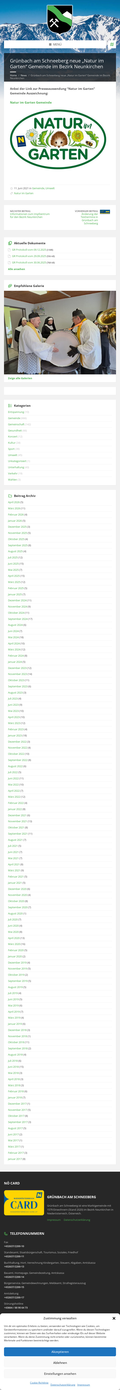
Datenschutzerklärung (62, 1384)
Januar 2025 (15, 594)
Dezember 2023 (17, 668)
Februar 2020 (16, 950)
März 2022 (14, 796)
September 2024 (17, 619)
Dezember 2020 (17, 889)
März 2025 (14, 582)
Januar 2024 (15, 662)
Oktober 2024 (16, 612)
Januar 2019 (15, 1024)
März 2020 (14, 944)
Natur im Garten (23, 193)
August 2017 (15, 1128)
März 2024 (14, 649)
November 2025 (17, 533)
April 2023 (14, 717)
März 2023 (14, 723)
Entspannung (16, 412)
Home (13, 75)
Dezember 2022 (17, 741)
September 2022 (17, 760)
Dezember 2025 (17, 526)
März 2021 (14, 870)
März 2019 (14, 1017)
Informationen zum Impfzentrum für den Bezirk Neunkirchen (30, 215)
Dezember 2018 (17, 1030)
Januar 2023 (15, 735)
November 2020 (17, 895)
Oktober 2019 (16, 974)
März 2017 (14, 1146)
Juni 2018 (13, 1066)
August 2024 (15, 625)
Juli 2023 (13, 698)
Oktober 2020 (16, 901)
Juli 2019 (13, 993)
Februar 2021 (16, 876)
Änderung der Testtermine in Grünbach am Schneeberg (89, 218)
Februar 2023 (16, 729)
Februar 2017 (16, 1153)
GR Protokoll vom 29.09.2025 (29, 256)
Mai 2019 (13, 1005)
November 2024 (17, 606)
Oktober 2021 (16, 827)
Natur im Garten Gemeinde (31, 102)
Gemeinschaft (16, 424)
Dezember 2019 (17, 962)
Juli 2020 (13, 919)
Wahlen (12, 479)
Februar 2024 (16, 655)
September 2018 (17, 1048)
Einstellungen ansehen (60, 1374)
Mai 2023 (13, 711)
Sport (11, 449)
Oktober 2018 (16, 1042)
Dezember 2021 (17, 815)
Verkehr (12, 473)
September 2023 (17, 686)
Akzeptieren (60, 1352)
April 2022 (14, 790)
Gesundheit (15, 430)
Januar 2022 (15, 809)
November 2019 (17, 968)
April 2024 (14, 643)
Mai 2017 (13, 1140)
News (24, 75)
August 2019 (15, 987)
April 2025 (14, 576)
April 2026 (14, 502)
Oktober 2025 (16, 539)
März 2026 (14, 508)
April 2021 (14, 864)
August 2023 (15, 692)
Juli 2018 (13, 1061)
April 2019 (14, 1011)
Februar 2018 (16, 1091)
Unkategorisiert (17, 461)
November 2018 (17, 1036)
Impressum (83, 1384)
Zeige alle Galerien (20, 378)
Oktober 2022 (16, 754)
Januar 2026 (15, 520)
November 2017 (17, 1110)
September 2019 (17, 981)
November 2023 (17, 674)
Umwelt (50, 188)
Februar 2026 (16, 514)
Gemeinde (38, 188)
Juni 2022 (13, 778)
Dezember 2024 (17, 600)
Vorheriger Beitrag (86, 211)
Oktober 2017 (16, 1116)
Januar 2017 (15, 1159)
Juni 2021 (13, 852)
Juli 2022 (13, 772)
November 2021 (17, 821)
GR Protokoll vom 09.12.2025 (29, 249)
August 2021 (15, 840)
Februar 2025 (16, 588)
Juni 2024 (13, 631)
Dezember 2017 (17, 1103)
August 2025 (15, 551)
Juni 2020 (13, 925)
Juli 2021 (13, 846)
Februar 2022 (16, 803)
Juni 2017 (13, 1134)
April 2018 (14, 1079)
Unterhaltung (16, 467)
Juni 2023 (13, 704)
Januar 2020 (15, 956)
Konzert (12, 436)
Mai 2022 (13, 784)
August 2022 (15, 766)
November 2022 (17, 747)
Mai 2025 (13, 570)
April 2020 (14, 938)
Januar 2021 (15, 882)
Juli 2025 (13, 557)
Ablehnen (60, 1363)
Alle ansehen (16, 269)
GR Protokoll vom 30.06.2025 (29, 262)
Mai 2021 (13, 858)
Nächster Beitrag (20, 211)
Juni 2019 (13, 999)
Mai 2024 (13, 637)
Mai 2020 (13, 932)
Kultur (11, 442)
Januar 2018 (15, 1097)
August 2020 (15, 913)
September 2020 (17, 907)
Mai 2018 (13, 1073)
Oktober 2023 (16, 680)
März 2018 (14, 1085)
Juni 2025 (13, 563)
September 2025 (17, 545)
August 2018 (15, 1054)
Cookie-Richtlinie (39, 1382)
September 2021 (17, 833)
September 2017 (17, 1122)
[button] (114, 1318)
